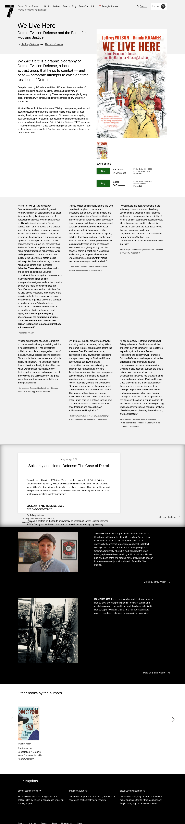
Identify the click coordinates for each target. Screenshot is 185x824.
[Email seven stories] (19, 817)
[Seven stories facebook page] (26, 817)
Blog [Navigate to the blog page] (74, 6)
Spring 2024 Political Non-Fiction (140, 458)
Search (143, 6)
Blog (54, 809)
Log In (155, 6)
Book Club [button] (84, 6)
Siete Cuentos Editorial (131, 776)
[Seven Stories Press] (9, 11)
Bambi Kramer (54, 44)
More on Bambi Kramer (154, 658)
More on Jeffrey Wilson (155, 567)
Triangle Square (76, 776)
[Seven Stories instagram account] (39, 817)
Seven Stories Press (28, 6)
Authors (32, 809)
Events (44, 809)
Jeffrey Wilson (30, 44)
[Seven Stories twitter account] (32, 817)
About (79, 809)
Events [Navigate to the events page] (66, 6)
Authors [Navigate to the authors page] (57, 6)
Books (21, 809)
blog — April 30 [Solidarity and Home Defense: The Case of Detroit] (67, 459)
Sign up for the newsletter (57, 817)
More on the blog (167, 505)
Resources (66, 809)
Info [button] (93, 6)
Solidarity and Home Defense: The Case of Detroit (67, 468)
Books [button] (47, 6)
